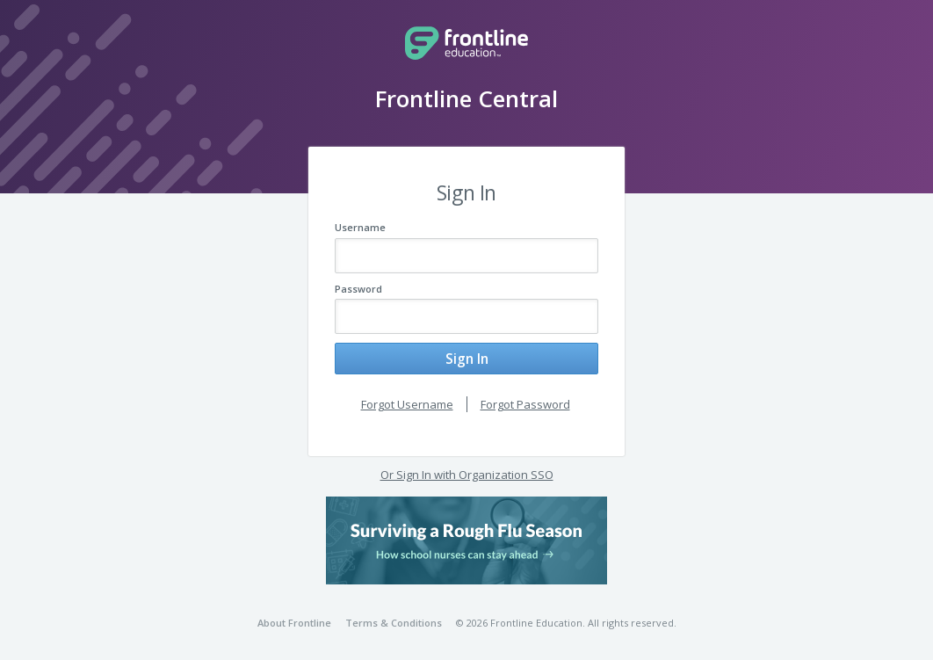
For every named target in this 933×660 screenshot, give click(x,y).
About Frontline (294, 620)
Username (360, 227)
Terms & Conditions (393, 620)
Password (358, 288)
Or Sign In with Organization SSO (466, 472)
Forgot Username (407, 401)
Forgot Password (525, 401)
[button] (466, 537)
